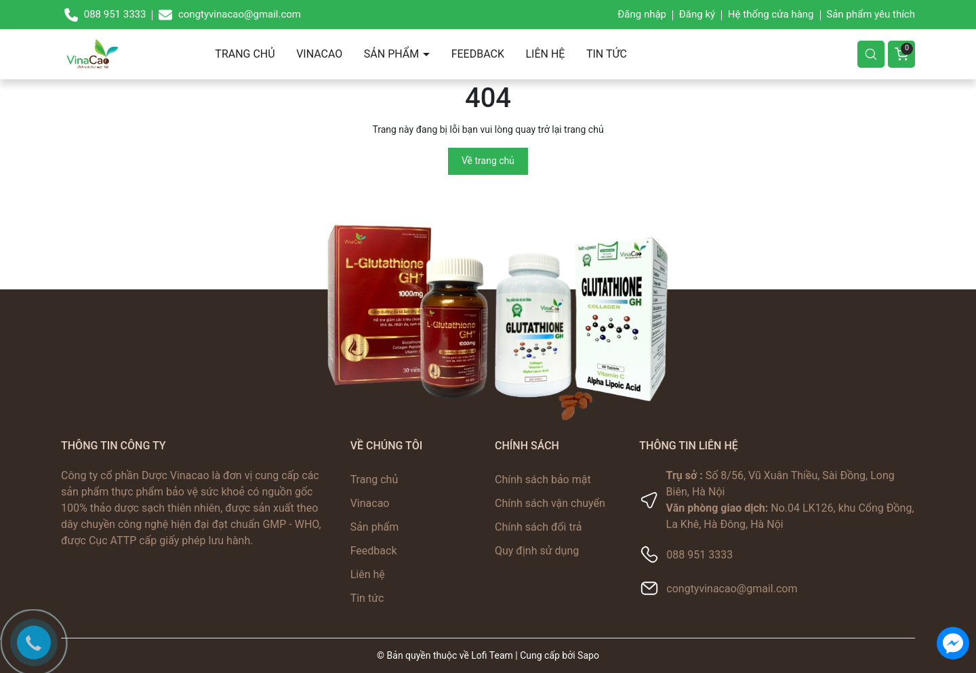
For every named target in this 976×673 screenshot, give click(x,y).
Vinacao (319, 53)
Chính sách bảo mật (543, 479)
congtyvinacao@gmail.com (731, 588)
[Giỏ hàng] (901, 54)
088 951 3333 (699, 554)
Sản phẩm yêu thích (870, 14)
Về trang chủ (488, 160)
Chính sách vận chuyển (550, 503)
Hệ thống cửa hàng (771, 14)
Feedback (477, 53)
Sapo (588, 655)
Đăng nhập (641, 14)
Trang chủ (244, 53)
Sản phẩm (393, 53)
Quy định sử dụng (537, 550)
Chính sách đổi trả (538, 527)
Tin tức (606, 53)
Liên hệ (545, 53)
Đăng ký (697, 14)
